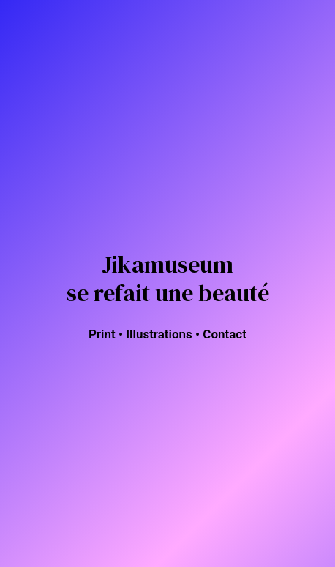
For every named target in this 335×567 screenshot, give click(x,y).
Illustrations (159, 334)
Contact (224, 334)
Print (102, 334)
